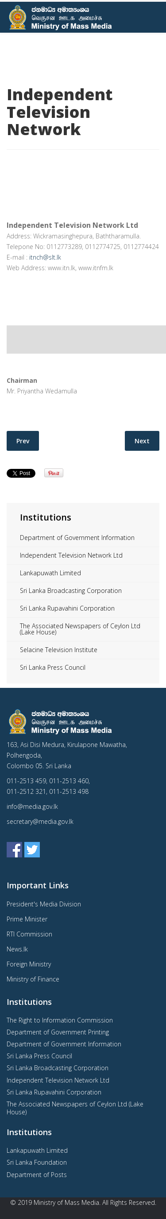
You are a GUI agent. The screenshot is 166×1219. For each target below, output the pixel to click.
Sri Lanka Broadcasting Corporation (71, 590)
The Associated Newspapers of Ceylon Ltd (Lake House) (80, 629)
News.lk (17, 949)
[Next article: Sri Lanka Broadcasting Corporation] (142, 441)
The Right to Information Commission (60, 1020)
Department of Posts (37, 1174)
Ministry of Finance (33, 979)
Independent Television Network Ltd (71, 555)
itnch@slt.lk (45, 257)
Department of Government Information (77, 537)
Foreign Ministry (29, 964)
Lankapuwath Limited (50, 573)
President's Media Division (44, 904)
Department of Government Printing (58, 1032)
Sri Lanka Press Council (52, 667)
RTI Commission (29, 934)
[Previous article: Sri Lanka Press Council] (23, 441)
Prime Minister (27, 919)
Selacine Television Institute (58, 649)
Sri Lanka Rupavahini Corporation (67, 608)
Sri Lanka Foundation (37, 1162)
